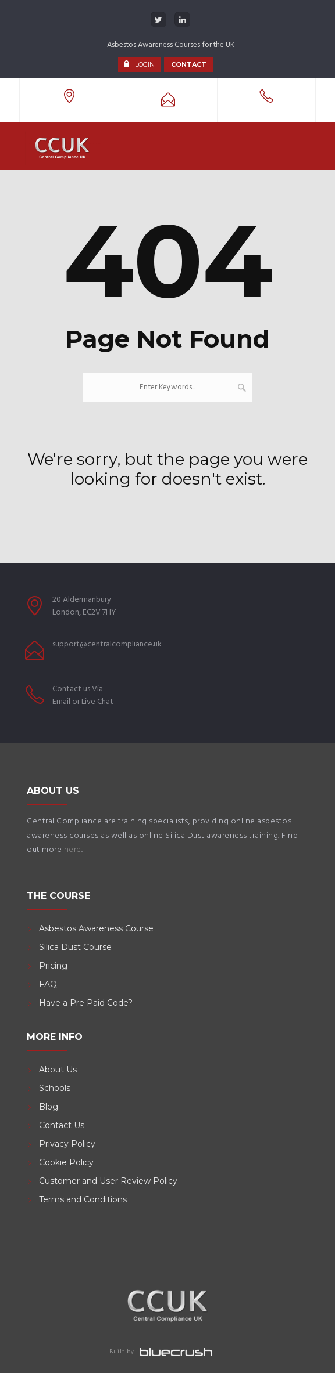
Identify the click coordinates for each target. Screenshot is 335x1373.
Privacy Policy (67, 1144)
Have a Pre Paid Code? (86, 1003)
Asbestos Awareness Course (96, 928)
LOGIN (145, 64)
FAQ (48, 984)
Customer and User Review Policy (109, 1181)
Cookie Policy (66, 1162)
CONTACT (188, 64)
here (72, 850)
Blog (48, 1106)
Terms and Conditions (83, 1199)
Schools (54, 1088)
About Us (58, 1069)
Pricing (53, 965)
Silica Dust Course (75, 947)
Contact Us (61, 1125)
